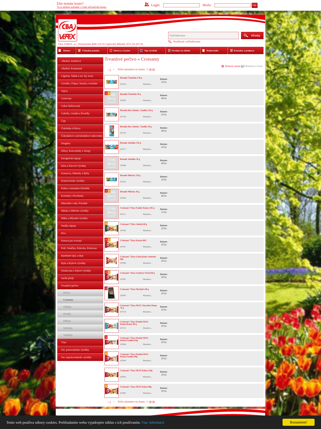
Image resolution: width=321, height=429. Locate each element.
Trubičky (68, 335)
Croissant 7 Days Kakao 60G (133, 240)
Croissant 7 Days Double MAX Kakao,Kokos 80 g (134, 323)
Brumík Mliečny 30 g (129, 191)
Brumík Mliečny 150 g (130, 175)
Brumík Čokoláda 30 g (130, 94)
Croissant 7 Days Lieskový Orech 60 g (137, 273)
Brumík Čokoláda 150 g (131, 78)
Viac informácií (152, 422)
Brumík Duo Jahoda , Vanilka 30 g (136, 126)
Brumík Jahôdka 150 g (130, 143)
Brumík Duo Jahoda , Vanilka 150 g (136, 110)
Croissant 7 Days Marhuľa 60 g (134, 289)
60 (153, 69)
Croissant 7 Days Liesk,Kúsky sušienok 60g (138, 257)
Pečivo (66, 292)
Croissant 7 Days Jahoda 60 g (133, 224)
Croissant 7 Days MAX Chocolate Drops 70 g (138, 306)
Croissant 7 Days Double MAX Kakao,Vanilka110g (134, 339)
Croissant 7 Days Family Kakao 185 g (137, 208)
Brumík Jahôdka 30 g (130, 159)
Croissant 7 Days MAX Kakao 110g (136, 370)
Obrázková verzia (253, 66)
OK (255, 5)
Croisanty (68, 299)
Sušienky (68, 328)
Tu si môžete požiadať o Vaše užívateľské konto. (82, 7)
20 (147, 69)
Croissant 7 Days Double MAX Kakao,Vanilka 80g (134, 355)
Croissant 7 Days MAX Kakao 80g (136, 387)
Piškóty (67, 320)
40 (150, 69)
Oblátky (67, 306)
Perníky (67, 313)
